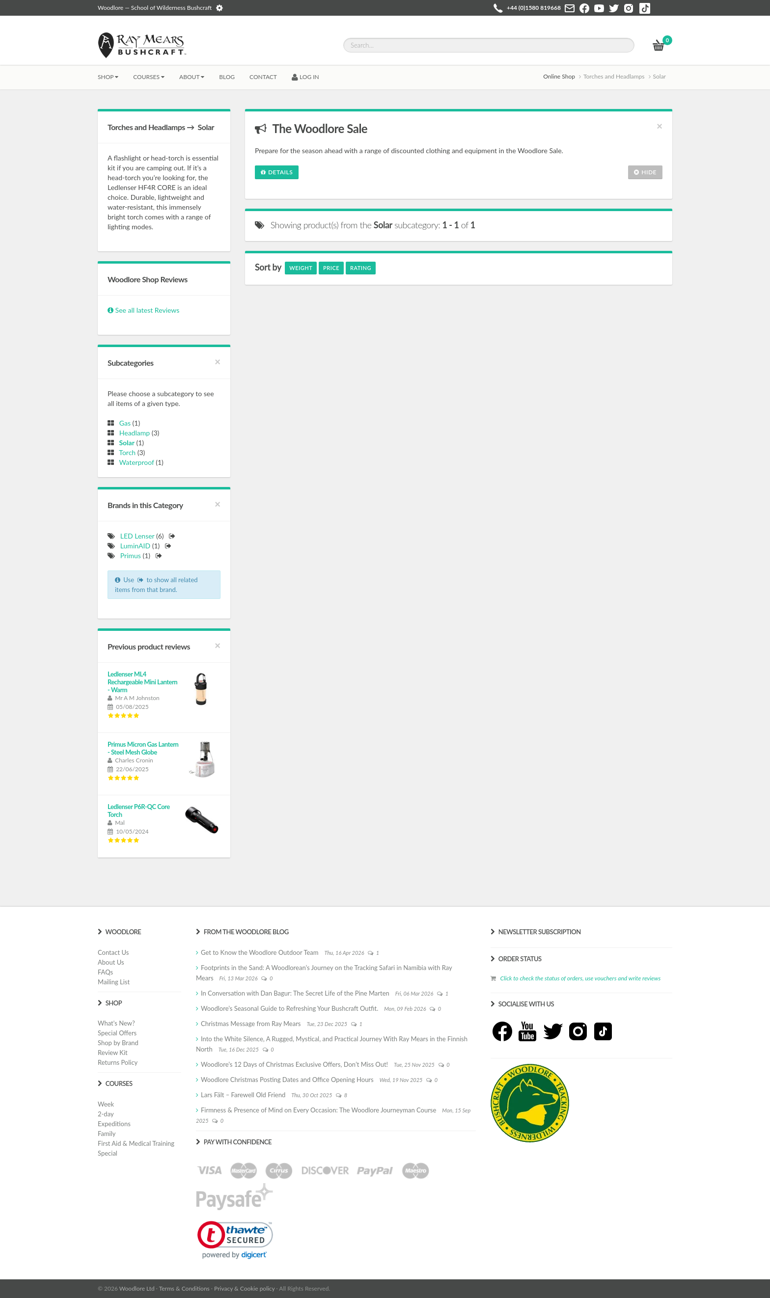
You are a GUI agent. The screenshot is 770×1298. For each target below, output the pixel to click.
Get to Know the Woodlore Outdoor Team (260, 952)
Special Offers (117, 1033)
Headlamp (133, 433)
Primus (130, 555)
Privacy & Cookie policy (244, 1288)
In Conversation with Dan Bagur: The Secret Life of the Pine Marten (295, 993)
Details (277, 172)
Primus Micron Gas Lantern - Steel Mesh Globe (143, 748)
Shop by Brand (118, 1043)
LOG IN (305, 77)
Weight (300, 268)
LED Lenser (137, 536)
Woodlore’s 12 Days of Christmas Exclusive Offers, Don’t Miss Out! (294, 1064)
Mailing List (114, 982)
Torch (126, 452)
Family (106, 1133)
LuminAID (135, 545)
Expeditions (114, 1124)
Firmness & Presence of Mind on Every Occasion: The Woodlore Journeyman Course (318, 1110)
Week (106, 1104)
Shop (108, 77)
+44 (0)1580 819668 (534, 7)
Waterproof (135, 462)
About (191, 77)
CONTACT (263, 77)
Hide (645, 172)
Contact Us (113, 952)
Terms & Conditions (184, 1288)
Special (107, 1153)
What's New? (116, 1023)
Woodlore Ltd (137, 1288)
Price (331, 268)
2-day (106, 1114)
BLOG (227, 77)
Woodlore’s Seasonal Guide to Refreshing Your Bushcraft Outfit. (289, 1008)
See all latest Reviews (143, 310)
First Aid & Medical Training (136, 1143)
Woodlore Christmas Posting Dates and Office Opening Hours (287, 1079)
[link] (235, 1240)
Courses (149, 77)
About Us (111, 962)
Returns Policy (118, 1062)
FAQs (105, 972)
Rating (360, 268)
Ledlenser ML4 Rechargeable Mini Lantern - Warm (142, 682)
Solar (125, 442)
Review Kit (113, 1052)
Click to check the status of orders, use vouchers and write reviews (580, 978)
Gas (123, 423)
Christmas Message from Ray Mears (251, 1024)
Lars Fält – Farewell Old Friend (243, 1095)
